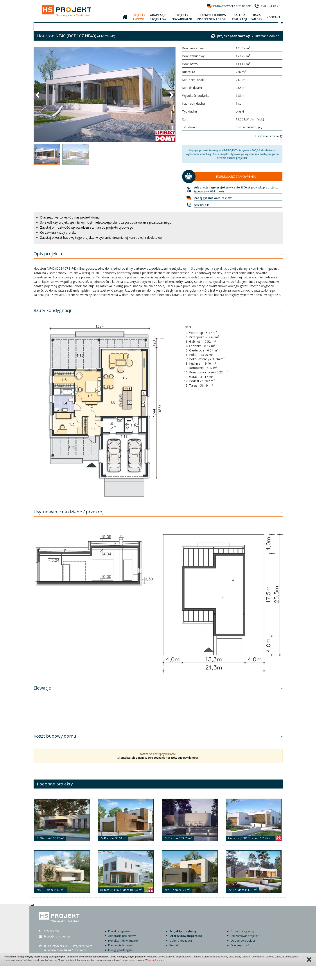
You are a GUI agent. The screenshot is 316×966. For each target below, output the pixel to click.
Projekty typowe (119, 931)
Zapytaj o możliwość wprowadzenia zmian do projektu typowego (86, 227)
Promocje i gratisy (242, 931)
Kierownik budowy (120, 945)
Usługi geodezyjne (120, 950)
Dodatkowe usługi (243, 941)
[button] (38, 94)
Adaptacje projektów (122, 936)
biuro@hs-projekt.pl (57, 936)
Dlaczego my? (240, 945)
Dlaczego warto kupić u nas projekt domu (70, 217)
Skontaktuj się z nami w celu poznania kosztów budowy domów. (158, 758)
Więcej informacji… (155, 960)
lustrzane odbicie (267, 36)
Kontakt (174, 945)
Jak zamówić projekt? (245, 936)
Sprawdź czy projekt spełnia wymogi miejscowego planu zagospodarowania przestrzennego (105, 222)
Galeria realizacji (180, 941)
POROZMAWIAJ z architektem (232, 6)
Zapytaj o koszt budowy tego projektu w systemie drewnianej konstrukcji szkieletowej (101, 237)
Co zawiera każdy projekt (58, 232)
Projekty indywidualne (123, 941)
